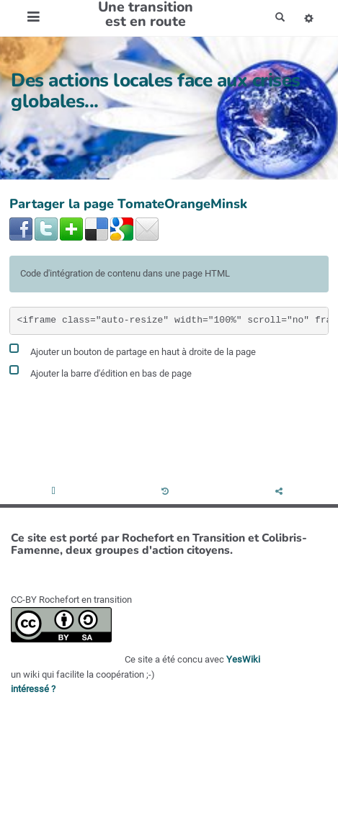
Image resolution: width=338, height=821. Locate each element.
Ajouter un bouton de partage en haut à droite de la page (132, 349)
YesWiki (243, 659)
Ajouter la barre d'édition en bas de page (100, 371)
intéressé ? (33, 688)
